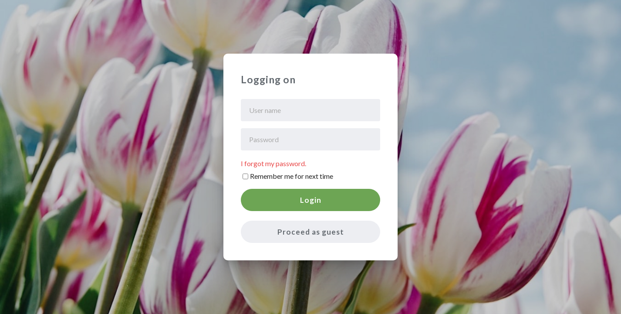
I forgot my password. (273, 163)
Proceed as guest (310, 231)
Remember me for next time (291, 176)
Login (310, 200)
